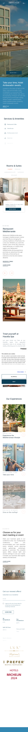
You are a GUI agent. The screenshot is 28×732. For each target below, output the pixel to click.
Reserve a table (8, 261)
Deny (14, 381)
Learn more (6, 265)
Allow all (14, 376)
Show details (20, 371)
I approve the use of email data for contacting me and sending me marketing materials (13, 605)
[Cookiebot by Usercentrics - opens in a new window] (20, 349)
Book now (13, 72)
